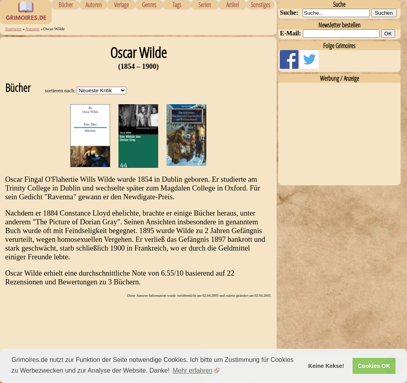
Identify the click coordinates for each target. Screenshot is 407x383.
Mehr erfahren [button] (192, 370)
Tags (176, 4)
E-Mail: (290, 33)
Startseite (13, 28)
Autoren (93, 4)
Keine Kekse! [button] (326, 366)
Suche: (289, 12)
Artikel (232, 4)
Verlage (121, 4)
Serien (204, 4)
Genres (149, 4)
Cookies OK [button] (374, 366)
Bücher (65, 4)
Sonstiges (260, 4)
